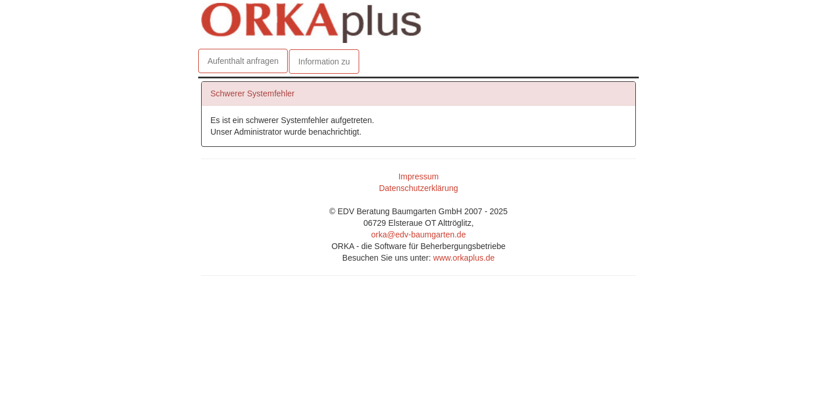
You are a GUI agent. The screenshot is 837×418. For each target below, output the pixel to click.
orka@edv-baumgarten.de (418, 237)
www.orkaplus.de (464, 260)
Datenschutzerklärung (418, 191)
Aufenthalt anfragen (243, 61)
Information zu (324, 61)
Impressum (418, 179)
